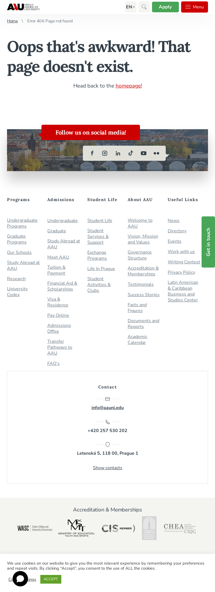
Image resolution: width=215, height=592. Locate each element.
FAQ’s (53, 363)
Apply (164, 7)
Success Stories (144, 295)
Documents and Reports (143, 323)
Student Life (99, 220)
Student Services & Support (98, 236)
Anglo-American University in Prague (23, 7)
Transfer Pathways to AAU (59, 347)
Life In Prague (101, 269)
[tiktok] (131, 153)
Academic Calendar (137, 339)
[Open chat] (20, 578)
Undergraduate (62, 220)
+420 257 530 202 (107, 426)
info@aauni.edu (108, 403)
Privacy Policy (181, 272)
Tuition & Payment (56, 270)
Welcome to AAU (140, 223)
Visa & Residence (57, 302)
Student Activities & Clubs (99, 284)
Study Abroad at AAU (23, 265)
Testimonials (141, 284)
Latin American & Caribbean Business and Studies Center (183, 291)
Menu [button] (194, 7)
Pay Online (58, 315)
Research (16, 279)
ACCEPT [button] (51, 579)
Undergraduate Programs (22, 223)
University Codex (17, 292)
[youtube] (143, 153)
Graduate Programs (17, 239)
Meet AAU (58, 257)
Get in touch (208, 242)
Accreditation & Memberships (143, 271)
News (173, 220)
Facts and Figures (137, 307)
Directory (177, 231)
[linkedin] (118, 153)
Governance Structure (140, 255)
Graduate (56, 231)
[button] (128, 7)
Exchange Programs (97, 255)
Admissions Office (59, 328)
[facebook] (92, 153)
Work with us (181, 251)
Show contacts (107, 468)
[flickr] (156, 153)
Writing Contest (184, 262)
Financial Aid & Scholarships (62, 286)
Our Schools (19, 252)
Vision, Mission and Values (143, 239)
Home (12, 21)
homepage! (129, 85)
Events (174, 241)
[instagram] (105, 153)
